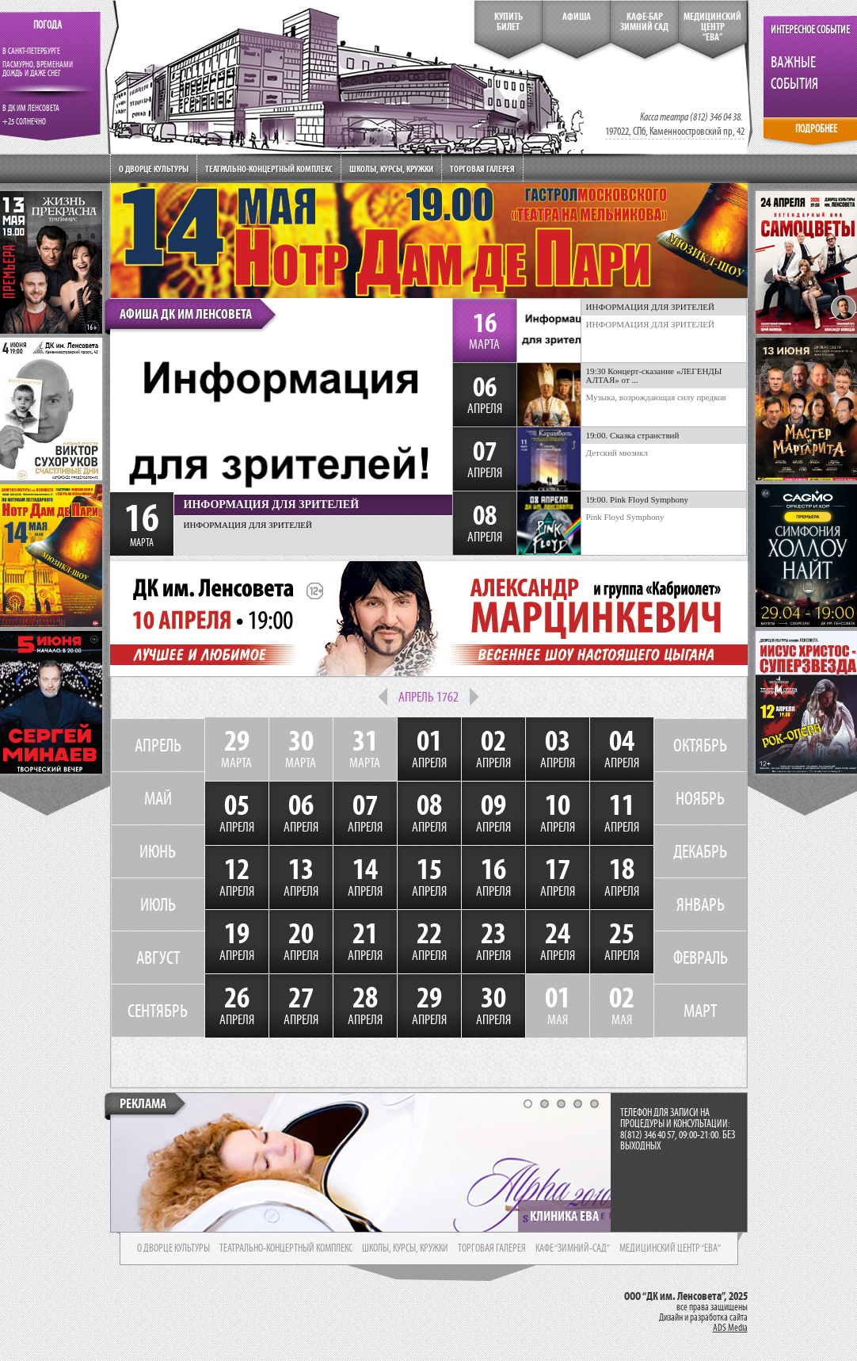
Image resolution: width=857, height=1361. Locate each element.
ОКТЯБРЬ (700, 745)
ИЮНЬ (157, 851)
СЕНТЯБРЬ (158, 1011)
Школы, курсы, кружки (391, 168)
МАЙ (158, 798)
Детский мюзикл (617, 452)
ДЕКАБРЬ (700, 851)
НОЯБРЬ (700, 798)
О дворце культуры (154, 168)
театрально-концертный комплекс (285, 1248)
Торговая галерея (482, 168)
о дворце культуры (173, 1248)
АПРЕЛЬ (158, 745)
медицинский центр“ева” (712, 27)
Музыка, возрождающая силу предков (656, 397)
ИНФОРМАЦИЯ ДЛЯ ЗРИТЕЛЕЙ (650, 324)
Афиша (576, 16)
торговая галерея (492, 1248)
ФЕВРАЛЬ (700, 957)
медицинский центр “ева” (670, 1248)
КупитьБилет (508, 21)
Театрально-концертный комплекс (269, 168)
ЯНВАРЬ (700, 904)
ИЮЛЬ (158, 904)
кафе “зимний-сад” (572, 1248)
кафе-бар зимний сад (644, 21)
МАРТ (700, 1011)
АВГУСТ (158, 957)
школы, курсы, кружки (405, 1248)
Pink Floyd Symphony (625, 517)
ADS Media (730, 1327)
